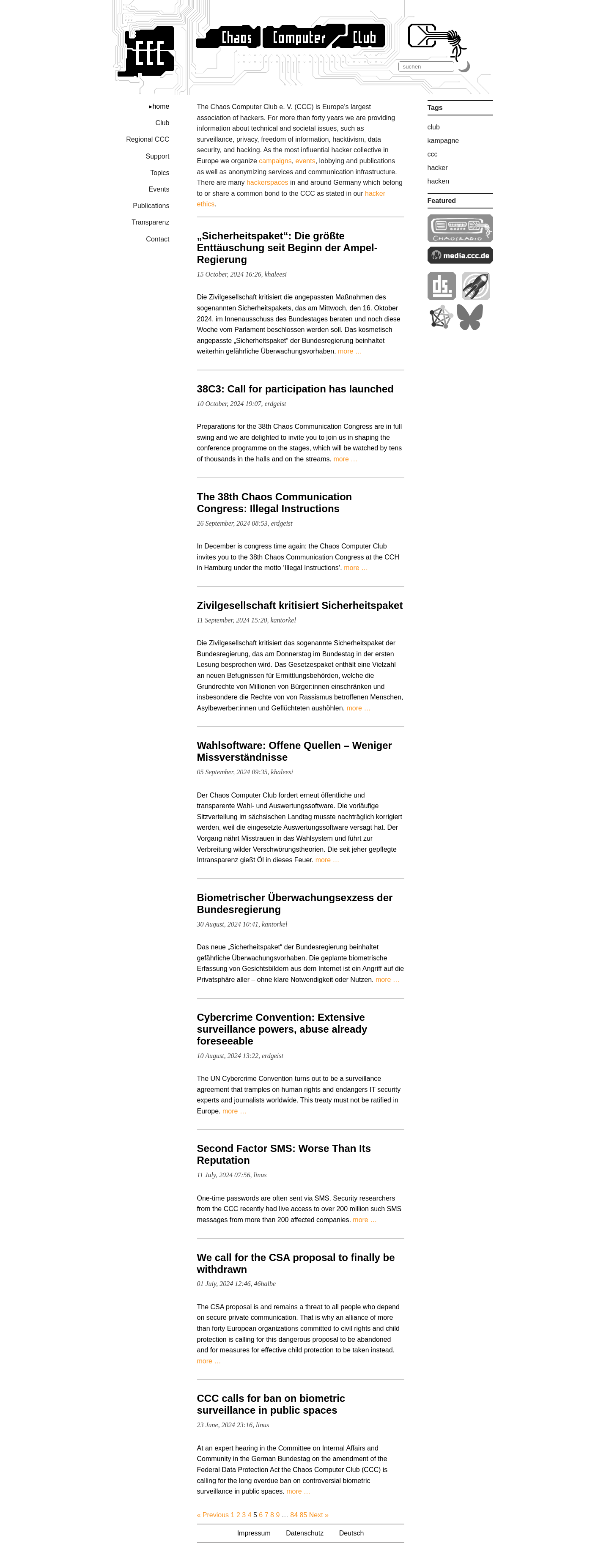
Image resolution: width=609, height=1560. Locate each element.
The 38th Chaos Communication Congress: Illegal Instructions (274, 502)
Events (159, 189)
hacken (439, 181)
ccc (433, 154)
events (305, 160)
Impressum (254, 1533)
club (434, 127)
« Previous (213, 1515)
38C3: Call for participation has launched (295, 389)
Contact (157, 239)
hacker (438, 167)
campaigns (275, 160)
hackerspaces (267, 182)
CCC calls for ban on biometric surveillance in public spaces (271, 1404)
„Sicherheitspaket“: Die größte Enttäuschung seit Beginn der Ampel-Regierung (287, 247)
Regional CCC (147, 139)
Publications (151, 205)
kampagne (443, 140)
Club (163, 122)
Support (157, 156)
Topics (159, 172)
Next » (319, 1515)
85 (303, 1515)
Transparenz (150, 222)
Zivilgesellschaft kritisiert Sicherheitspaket (300, 605)
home (160, 106)
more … (350, 351)
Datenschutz (305, 1533)
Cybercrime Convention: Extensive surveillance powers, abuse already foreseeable (282, 1029)
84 (294, 1515)
